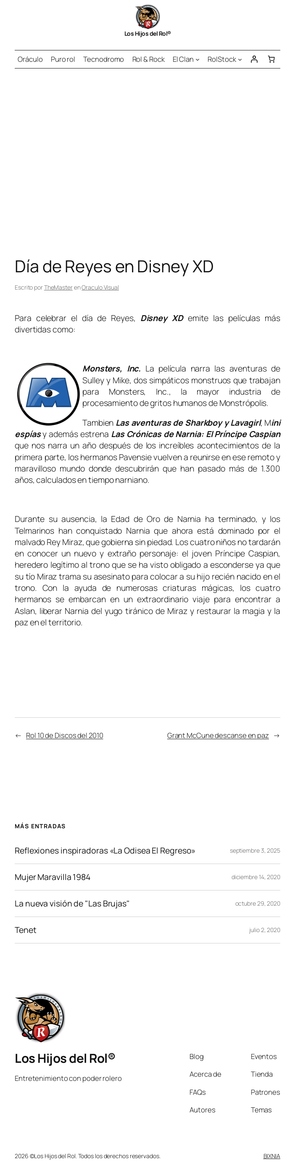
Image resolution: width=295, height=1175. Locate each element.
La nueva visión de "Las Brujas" (72, 903)
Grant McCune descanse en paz (218, 735)
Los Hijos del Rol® (147, 33)
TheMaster (58, 287)
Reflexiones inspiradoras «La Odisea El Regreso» (105, 850)
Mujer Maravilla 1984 (52, 877)
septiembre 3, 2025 (255, 850)
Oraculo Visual (100, 287)
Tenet (26, 930)
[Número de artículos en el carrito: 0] (271, 59)
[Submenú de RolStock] (240, 59)
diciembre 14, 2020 (256, 877)
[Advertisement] (147, 157)
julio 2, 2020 (264, 930)
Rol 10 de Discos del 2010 (64, 735)
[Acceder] (254, 59)
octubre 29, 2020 (257, 903)
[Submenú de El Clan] (197, 59)
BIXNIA (271, 1156)
